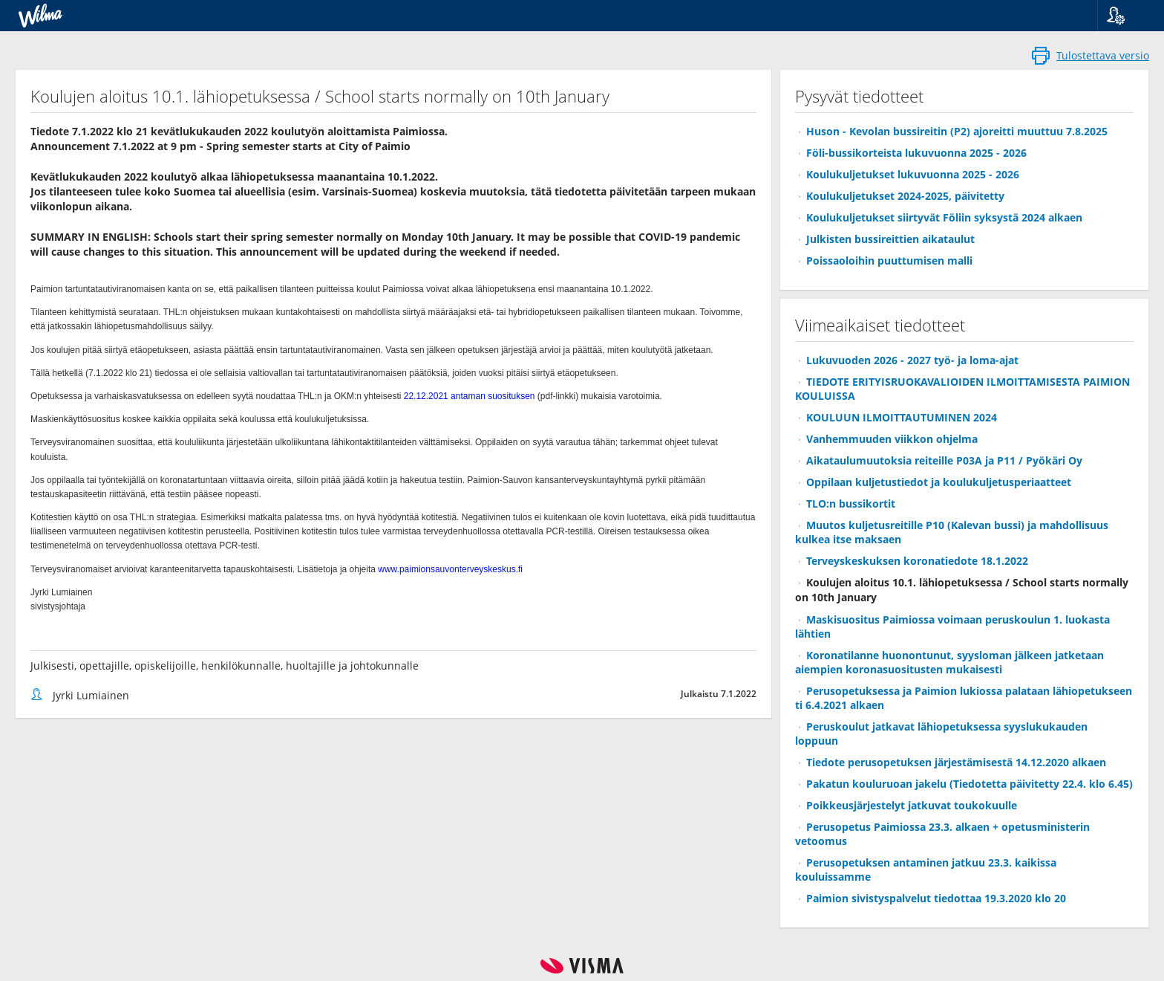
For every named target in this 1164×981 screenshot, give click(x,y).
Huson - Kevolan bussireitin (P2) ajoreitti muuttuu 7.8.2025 (957, 131)
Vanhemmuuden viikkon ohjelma (892, 439)
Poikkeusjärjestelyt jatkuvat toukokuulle (911, 805)
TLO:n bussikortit (850, 503)
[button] (1125, 15)
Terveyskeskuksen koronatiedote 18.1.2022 (917, 561)
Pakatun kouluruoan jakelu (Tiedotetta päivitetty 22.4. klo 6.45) (969, 784)
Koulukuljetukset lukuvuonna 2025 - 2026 (912, 174)
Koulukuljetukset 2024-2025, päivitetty (905, 196)
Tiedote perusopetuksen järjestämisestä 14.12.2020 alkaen (956, 762)
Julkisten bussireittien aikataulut (890, 239)
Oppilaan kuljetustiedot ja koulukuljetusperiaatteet (938, 482)
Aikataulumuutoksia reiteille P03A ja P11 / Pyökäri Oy (944, 460)
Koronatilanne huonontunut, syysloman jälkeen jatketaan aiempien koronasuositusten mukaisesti (949, 662)
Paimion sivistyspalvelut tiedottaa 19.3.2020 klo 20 (936, 898)
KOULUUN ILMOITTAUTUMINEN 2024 (901, 417)
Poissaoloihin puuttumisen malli (889, 260)
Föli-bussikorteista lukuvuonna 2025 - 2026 (916, 153)
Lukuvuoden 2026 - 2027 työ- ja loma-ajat (912, 360)
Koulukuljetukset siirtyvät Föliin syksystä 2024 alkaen (944, 217)
